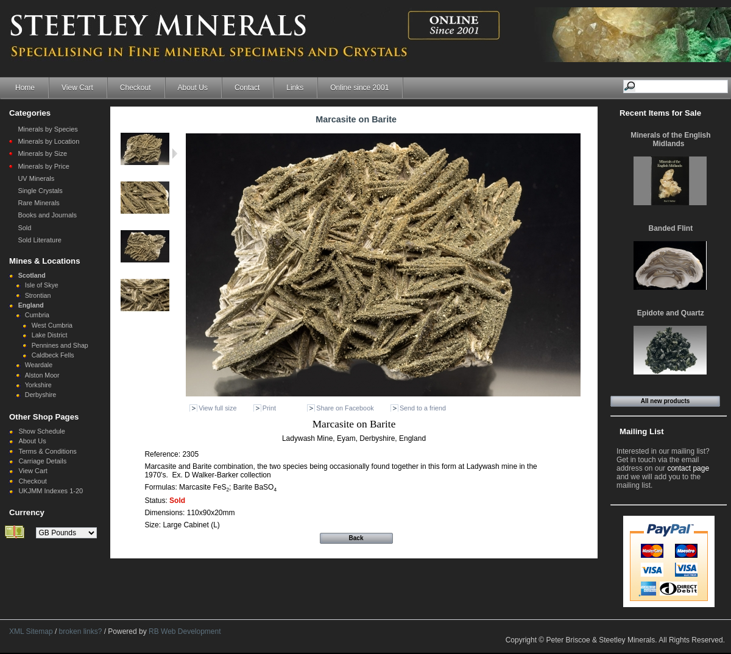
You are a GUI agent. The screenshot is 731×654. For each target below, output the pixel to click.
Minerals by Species (47, 129)
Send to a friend (423, 408)
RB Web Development (185, 631)
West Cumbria (52, 325)
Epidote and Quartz (670, 313)
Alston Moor (42, 375)
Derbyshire (41, 394)
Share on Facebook (344, 408)
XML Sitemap (31, 631)
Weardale (38, 364)
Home (25, 87)
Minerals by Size (42, 153)
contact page (688, 468)
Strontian (38, 295)
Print (269, 408)
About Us (193, 87)
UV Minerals (36, 178)
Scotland (32, 275)
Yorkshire (38, 385)
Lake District (50, 335)
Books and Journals (47, 215)
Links (294, 87)
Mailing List (642, 431)
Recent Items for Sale (660, 113)
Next (174, 153)
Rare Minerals (38, 202)
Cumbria (37, 314)
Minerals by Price (43, 166)
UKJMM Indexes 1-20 (50, 490)
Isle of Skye (41, 285)
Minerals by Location (48, 141)
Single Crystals (40, 190)
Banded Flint (671, 228)
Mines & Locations (44, 260)
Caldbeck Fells (53, 355)
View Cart (77, 87)
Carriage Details (42, 461)
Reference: (163, 454)
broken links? (80, 631)
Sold (24, 227)
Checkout (135, 87)
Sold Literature (40, 240)
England (31, 305)
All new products (665, 401)
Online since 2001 (359, 87)
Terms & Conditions (47, 451)
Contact (247, 87)
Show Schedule (41, 431)
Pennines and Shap (60, 345)
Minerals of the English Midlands (670, 139)
